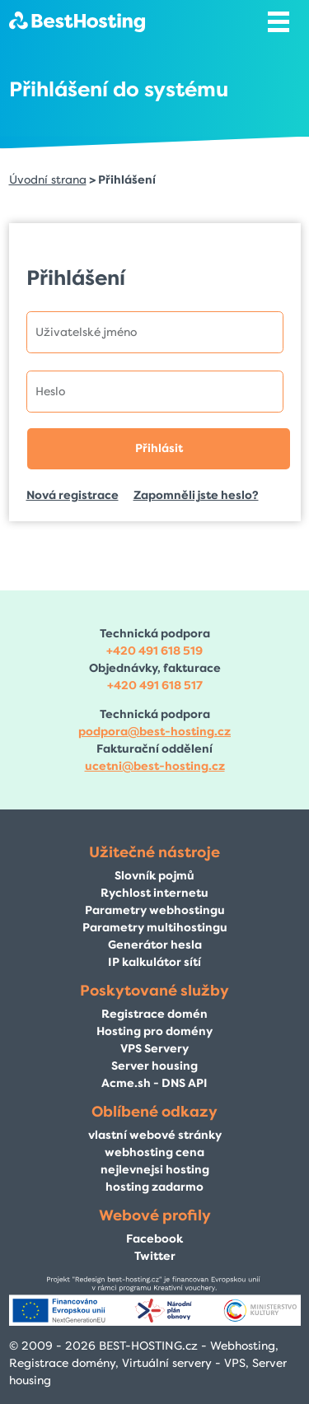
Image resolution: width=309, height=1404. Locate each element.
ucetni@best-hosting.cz (155, 766)
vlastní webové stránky (155, 1135)
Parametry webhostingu (155, 910)
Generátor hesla (155, 945)
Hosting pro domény (154, 1031)
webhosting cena (154, 1152)
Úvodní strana (48, 180)
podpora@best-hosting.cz (154, 732)
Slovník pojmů (154, 876)
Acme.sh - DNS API (154, 1083)
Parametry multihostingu (154, 928)
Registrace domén (154, 1014)
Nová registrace (72, 495)
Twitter (155, 1256)
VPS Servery (154, 1049)
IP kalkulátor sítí (154, 962)
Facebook (154, 1239)
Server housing (154, 1066)
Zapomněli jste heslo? (196, 495)
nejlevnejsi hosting (155, 1170)
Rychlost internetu (154, 893)
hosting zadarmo (154, 1187)
